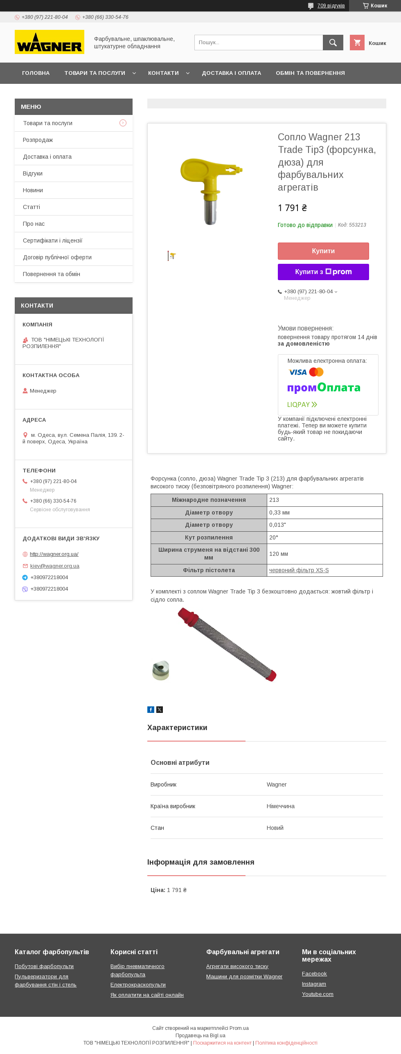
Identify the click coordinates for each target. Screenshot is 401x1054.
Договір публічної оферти (64, 94)
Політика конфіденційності (286, 1043)
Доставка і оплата (231, 73)
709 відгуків (331, 6)
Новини (33, 190)
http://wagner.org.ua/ (54, 554)
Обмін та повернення (310, 73)
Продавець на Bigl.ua (200, 1035)
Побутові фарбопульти (44, 966)
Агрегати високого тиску (237, 966)
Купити (323, 250)
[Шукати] (333, 42)
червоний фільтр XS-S (299, 570)
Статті (31, 207)
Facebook (314, 974)
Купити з (323, 272)
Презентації (141, 94)
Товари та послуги (94, 73)
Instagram (314, 984)
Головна (36, 73)
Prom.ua (239, 1028)
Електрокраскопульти (138, 985)
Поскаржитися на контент (222, 1043)
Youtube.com (317, 994)
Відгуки (33, 173)
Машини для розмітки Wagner (244, 976)
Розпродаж (38, 140)
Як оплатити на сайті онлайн (147, 995)
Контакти (163, 73)
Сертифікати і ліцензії (53, 240)
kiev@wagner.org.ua (54, 566)
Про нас (34, 223)
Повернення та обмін (51, 274)
